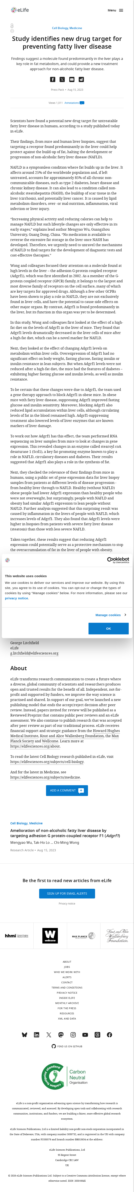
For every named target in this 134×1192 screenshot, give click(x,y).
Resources (67, 1013)
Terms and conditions (67, 987)
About (67, 962)
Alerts (67, 977)
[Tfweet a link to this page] (62, 79)
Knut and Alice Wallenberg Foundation (72, 736)
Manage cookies (108, 615)
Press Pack (57, 90)
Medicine (75, 28)
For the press (67, 1008)
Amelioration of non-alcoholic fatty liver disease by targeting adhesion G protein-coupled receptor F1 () (65, 833)
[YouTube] (85, 1036)
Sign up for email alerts (67, 893)
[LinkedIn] (37, 1036)
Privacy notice (67, 904)
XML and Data (67, 1018)
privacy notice (16, 598)
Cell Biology (60, 28)
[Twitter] (49, 1036)
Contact (67, 982)
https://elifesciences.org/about (35, 746)
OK (108, 628)
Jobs (67, 967)
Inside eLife (67, 998)
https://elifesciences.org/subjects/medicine (45, 777)
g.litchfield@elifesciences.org (34, 653)
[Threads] (97, 1036)
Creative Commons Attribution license (87, 1175)
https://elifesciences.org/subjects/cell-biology (46, 762)
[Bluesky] (25, 1036)
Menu (112, 10)
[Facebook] (109, 1036)
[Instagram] (73, 1036)
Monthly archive (67, 1003)
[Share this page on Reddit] (81, 79)
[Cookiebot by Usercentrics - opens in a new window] (110, 560)
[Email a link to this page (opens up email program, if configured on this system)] (71, 79)
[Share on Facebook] (52, 79)
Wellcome (50, 741)
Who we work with (67, 972)
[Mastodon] (61, 1036)
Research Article (22, 850)
